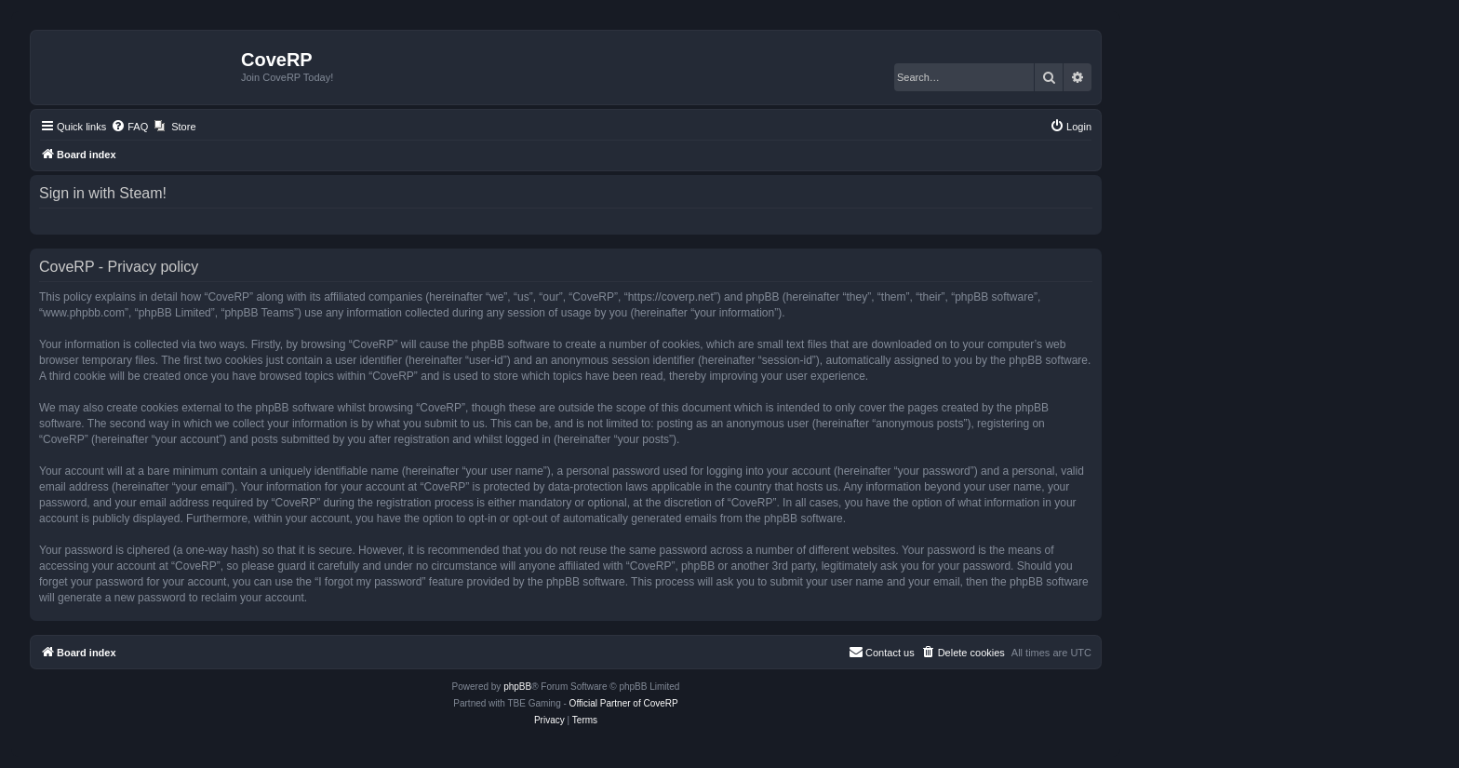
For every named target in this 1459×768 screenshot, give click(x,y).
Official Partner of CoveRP (623, 703)
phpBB (517, 686)
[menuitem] (129, 126)
